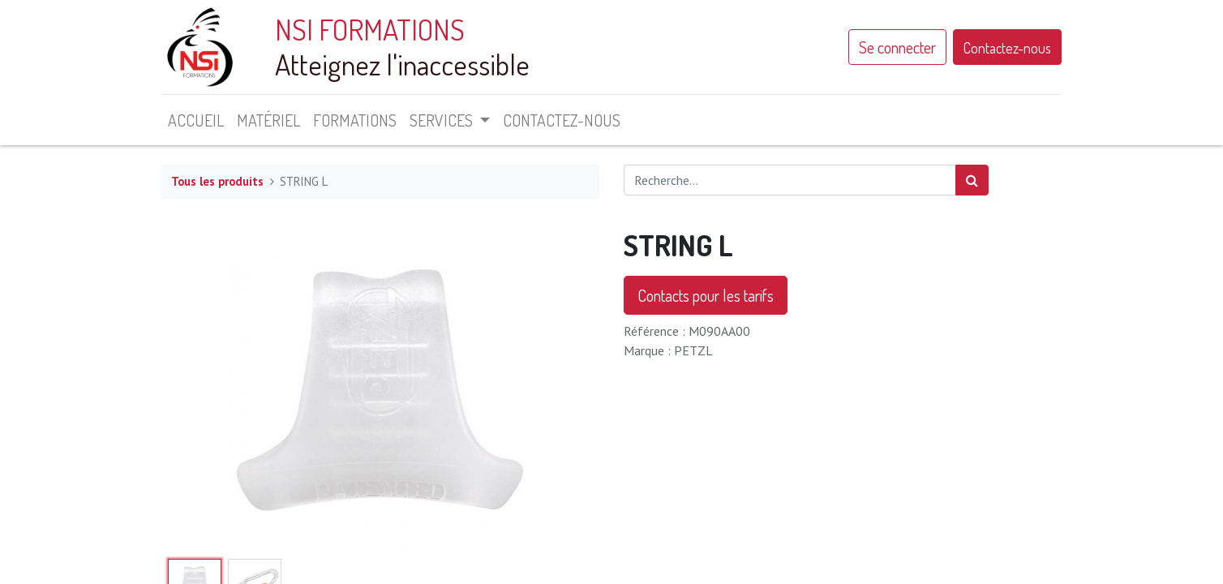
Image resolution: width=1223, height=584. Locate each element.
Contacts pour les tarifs (705, 295)
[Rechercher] (972, 180)
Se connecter (897, 47)
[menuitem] (195, 120)
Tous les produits (217, 181)
